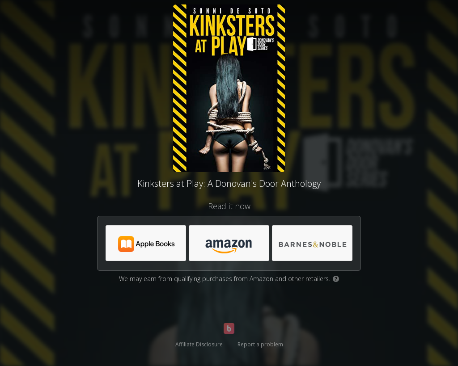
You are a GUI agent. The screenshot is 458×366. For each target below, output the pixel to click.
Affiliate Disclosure (199, 344)
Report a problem (260, 344)
